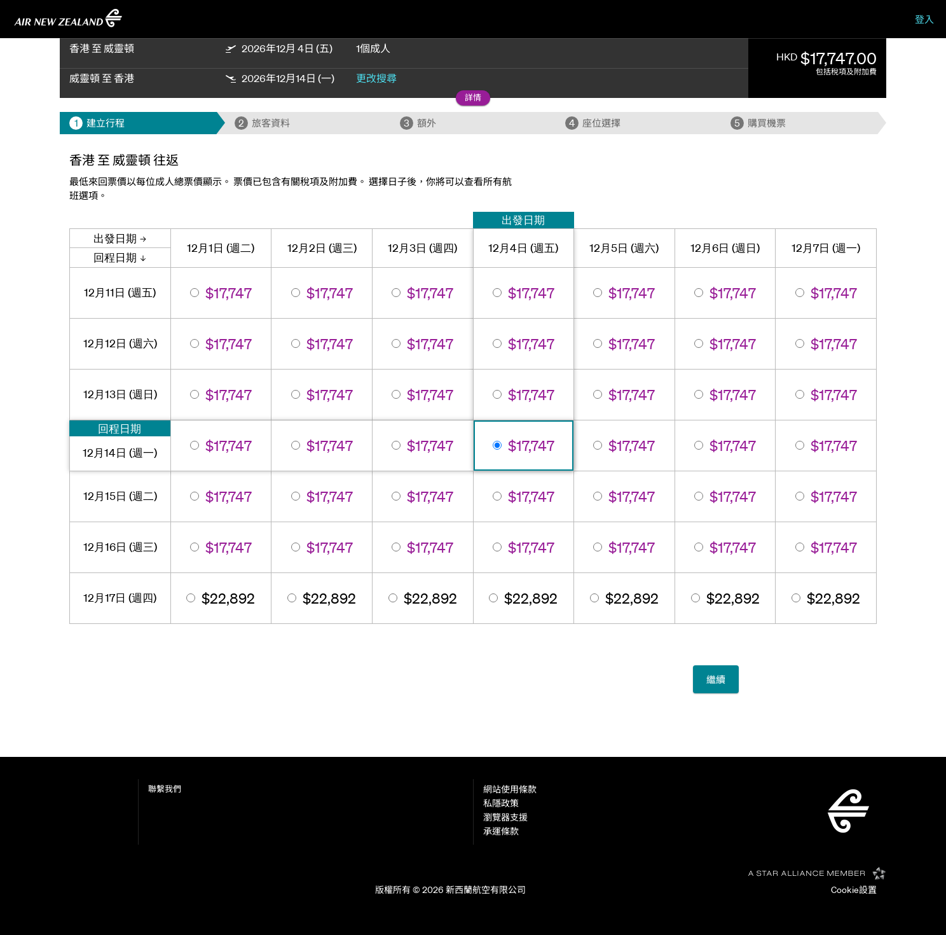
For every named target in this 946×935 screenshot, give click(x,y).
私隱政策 (501, 803)
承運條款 (501, 831)
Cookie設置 (854, 890)
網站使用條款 (510, 789)
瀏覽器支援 (505, 817)
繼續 (715, 679)
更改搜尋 (376, 78)
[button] (473, 98)
